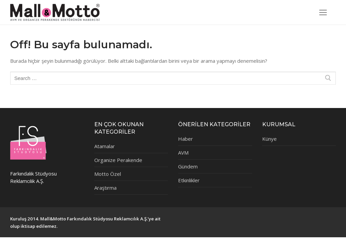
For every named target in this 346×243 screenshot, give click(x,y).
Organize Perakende (118, 160)
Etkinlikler (189, 180)
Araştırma (105, 187)
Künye (269, 138)
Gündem (188, 166)
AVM (183, 152)
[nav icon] (323, 12)
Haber (185, 138)
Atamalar (104, 146)
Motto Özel (107, 173)
